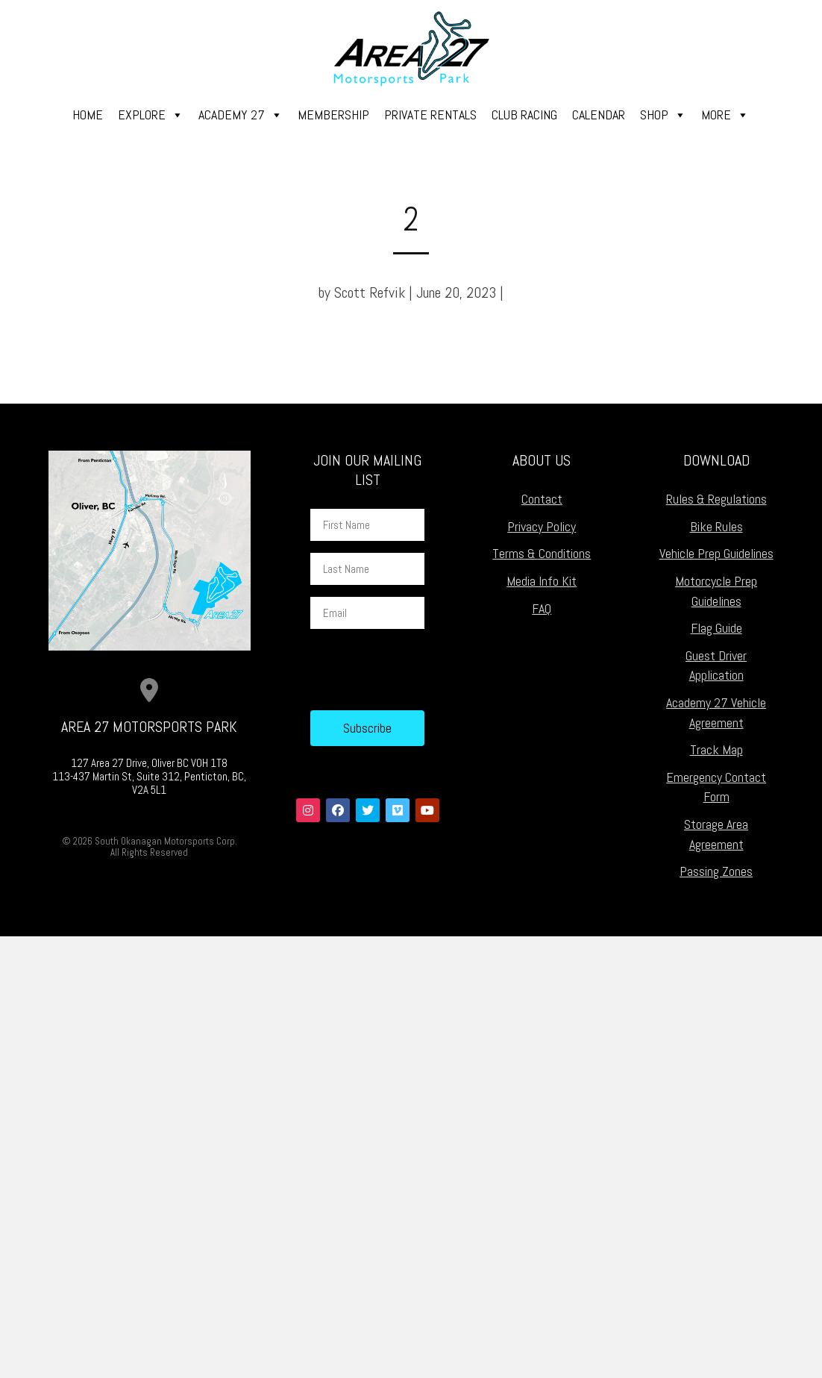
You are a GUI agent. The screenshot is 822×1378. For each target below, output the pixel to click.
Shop (663, 115)
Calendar (598, 114)
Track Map (716, 749)
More (725, 115)
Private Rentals (430, 114)
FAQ (541, 608)
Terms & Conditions (541, 553)
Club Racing (524, 114)
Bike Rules (716, 526)
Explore (150, 115)
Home (87, 114)
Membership (333, 114)
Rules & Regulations (716, 498)
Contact (541, 498)
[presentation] (423, 670)
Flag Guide (716, 627)
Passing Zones (716, 871)
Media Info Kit (541, 580)
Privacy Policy (541, 526)
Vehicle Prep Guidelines (716, 553)
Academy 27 (240, 115)
